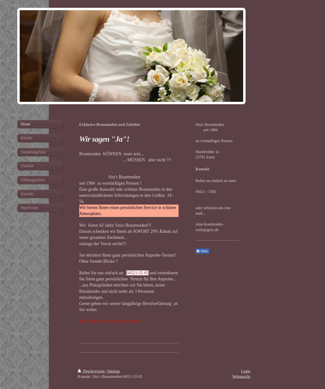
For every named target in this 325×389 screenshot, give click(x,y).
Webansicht (241, 376)
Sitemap (113, 371)
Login (245, 371)
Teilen (202, 251)
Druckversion (91, 371)
